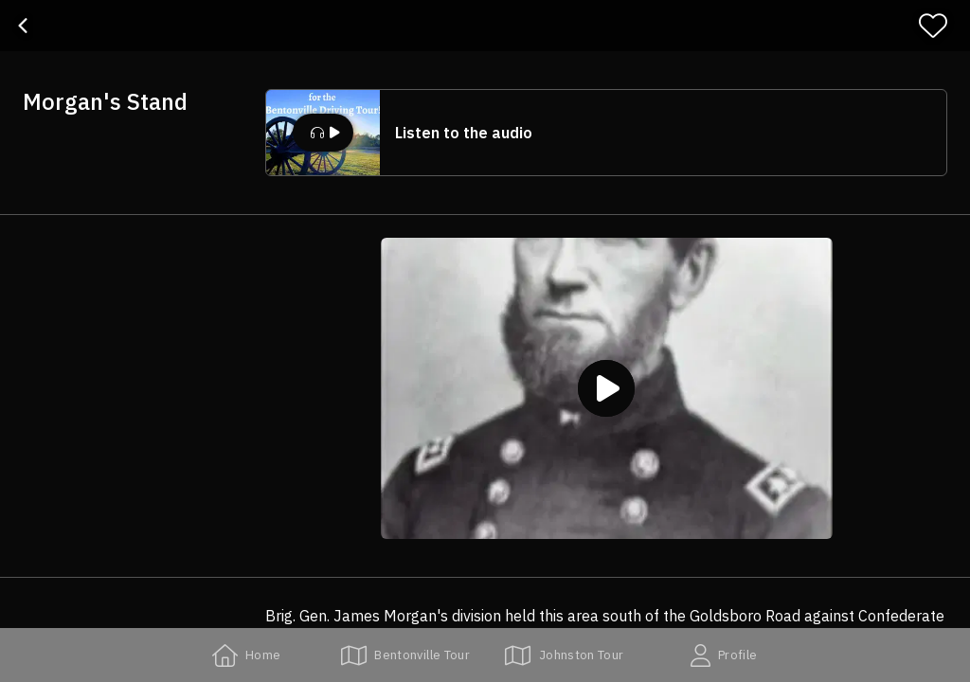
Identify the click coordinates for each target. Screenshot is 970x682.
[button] (606, 132)
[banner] (485, 25)
